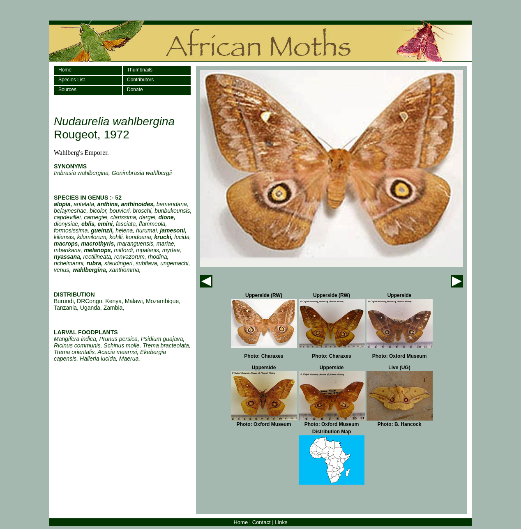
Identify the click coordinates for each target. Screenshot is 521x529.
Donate (135, 89)
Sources (67, 89)
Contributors (140, 80)
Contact (261, 522)
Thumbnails (139, 70)
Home (64, 70)
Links (281, 522)
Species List (71, 80)
